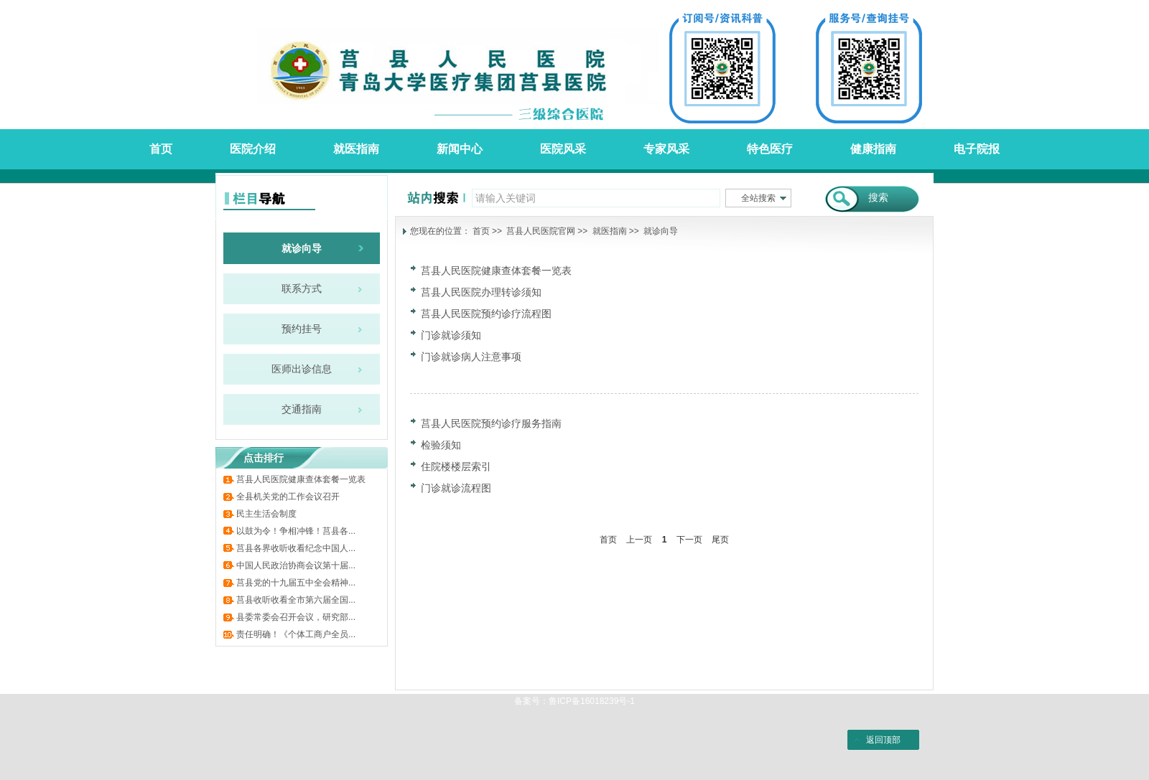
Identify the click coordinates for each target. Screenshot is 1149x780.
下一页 (689, 540)
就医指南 (609, 231)
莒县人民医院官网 (540, 231)
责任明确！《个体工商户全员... (295, 634)
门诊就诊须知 (451, 335)
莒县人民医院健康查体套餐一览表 (301, 479)
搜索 (878, 197)
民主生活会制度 (266, 514)
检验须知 (441, 445)
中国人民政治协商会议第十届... (295, 565)
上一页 (639, 540)
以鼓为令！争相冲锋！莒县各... (295, 531)
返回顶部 (883, 740)
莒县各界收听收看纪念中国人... (295, 548)
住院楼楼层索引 (456, 466)
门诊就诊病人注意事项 (471, 356)
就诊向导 (660, 231)
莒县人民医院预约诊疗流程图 (486, 313)
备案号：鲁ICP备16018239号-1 (574, 701)
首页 (481, 231)
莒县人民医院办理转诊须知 (481, 292)
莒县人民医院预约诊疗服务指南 (491, 423)
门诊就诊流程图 (456, 488)
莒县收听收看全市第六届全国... (295, 600)
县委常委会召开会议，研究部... (295, 617)
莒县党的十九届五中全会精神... (295, 583)
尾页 (720, 540)
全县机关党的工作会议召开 (288, 497)
